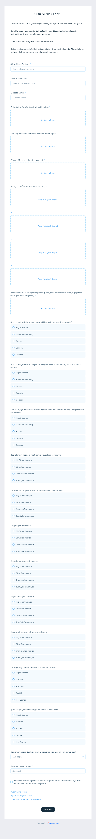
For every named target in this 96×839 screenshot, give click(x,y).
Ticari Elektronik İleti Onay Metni (25, 799)
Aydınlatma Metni (18, 792)
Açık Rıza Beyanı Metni (21, 795)
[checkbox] (11, 781)
